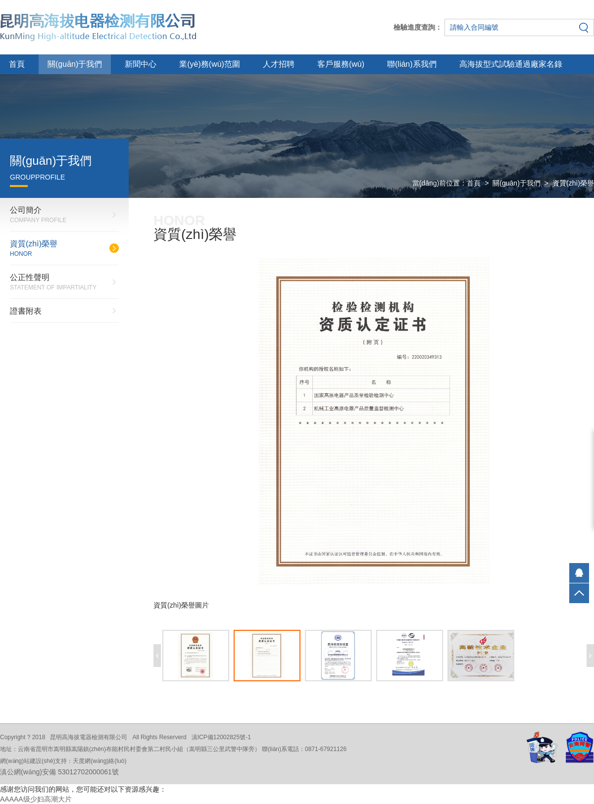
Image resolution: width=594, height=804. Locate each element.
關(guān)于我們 (75, 64)
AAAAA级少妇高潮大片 (36, 799)
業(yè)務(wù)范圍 (209, 64)
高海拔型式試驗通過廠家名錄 (510, 64)
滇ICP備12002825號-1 (221, 737)
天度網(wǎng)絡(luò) (99, 760)
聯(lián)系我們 (412, 64)
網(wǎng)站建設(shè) (27, 760)
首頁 (17, 64)
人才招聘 (279, 64)
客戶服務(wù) (340, 64)
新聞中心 (140, 64)
